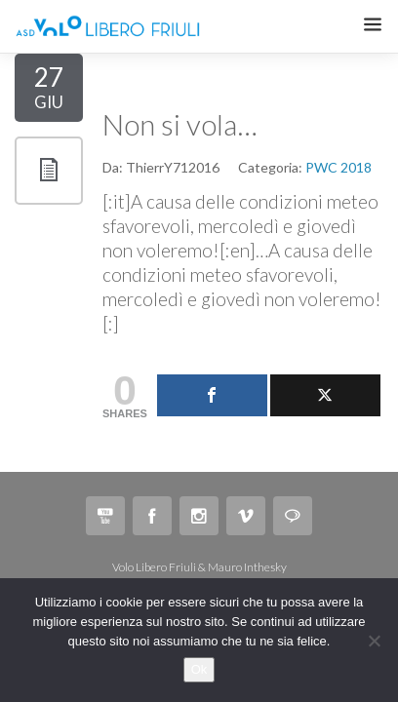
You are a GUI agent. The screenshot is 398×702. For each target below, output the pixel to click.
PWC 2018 (338, 167)
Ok (199, 669)
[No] (373, 640)
